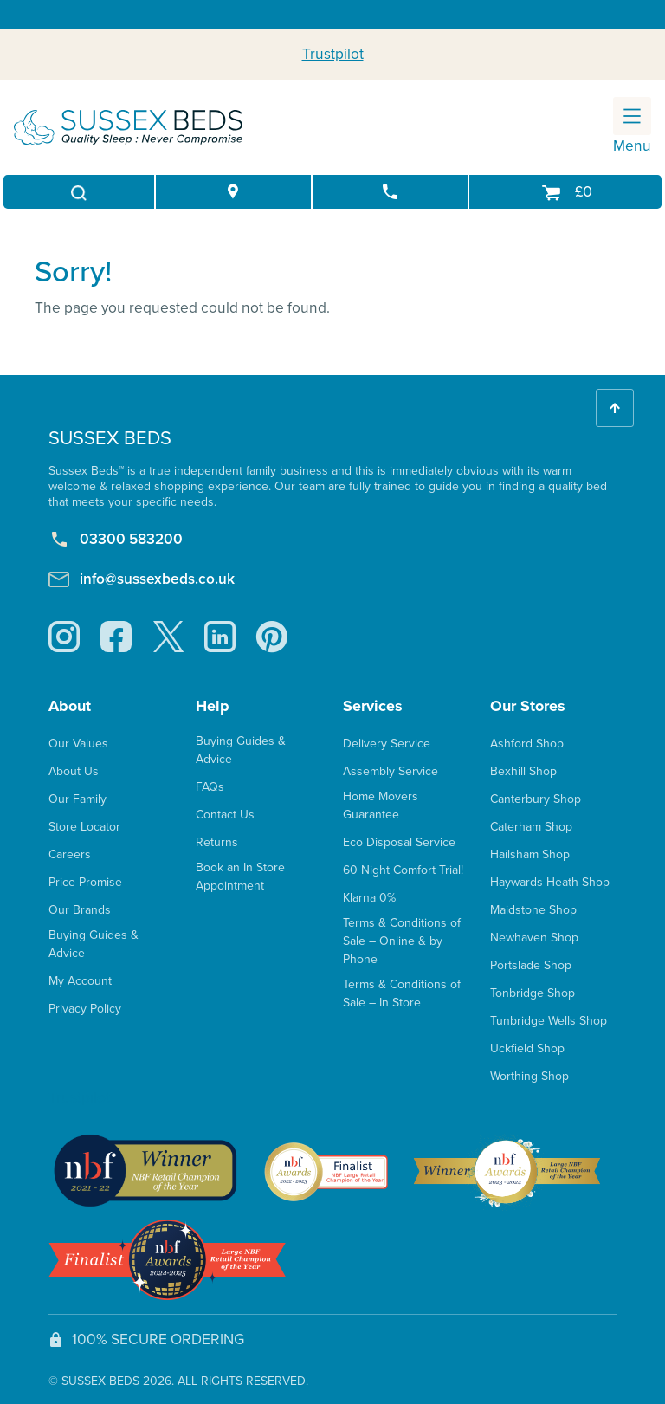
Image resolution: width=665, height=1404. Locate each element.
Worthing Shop (529, 1076)
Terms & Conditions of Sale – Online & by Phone (402, 941)
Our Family (77, 799)
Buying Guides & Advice (93, 944)
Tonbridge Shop (532, 993)
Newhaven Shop (534, 937)
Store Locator (84, 827)
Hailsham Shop (530, 854)
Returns (217, 842)
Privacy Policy (84, 1009)
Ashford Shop (527, 743)
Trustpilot (333, 53)
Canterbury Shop (535, 799)
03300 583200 (115, 539)
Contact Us (225, 815)
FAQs (210, 787)
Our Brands (79, 910)
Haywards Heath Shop (550, 882)
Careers (69, 854)
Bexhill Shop (523, 771)
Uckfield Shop (527, 1048)
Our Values (78, 743)
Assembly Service (390, 771)
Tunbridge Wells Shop (548, 1021)
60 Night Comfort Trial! (403, 870)
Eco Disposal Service (399, 842)
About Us (73, 771)
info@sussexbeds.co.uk (141, 579)
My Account (80, 981)
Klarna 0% (369, 898)
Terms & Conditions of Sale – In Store (402, 993)
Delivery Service (386, 743)
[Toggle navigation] (632, 116)
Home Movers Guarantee (380, 805)
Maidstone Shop (533, 910)
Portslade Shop (530, 965)
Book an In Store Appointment (240, 876)
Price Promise (85, 882)
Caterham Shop (531, 827)
